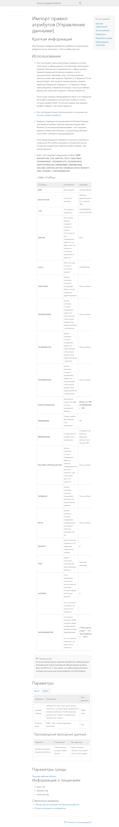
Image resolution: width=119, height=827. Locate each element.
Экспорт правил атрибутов (49, 115)
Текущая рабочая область (44, 776)
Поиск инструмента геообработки (50, 808)
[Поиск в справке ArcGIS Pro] (57, 3)
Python (45, 691)
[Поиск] (80, 3)
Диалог (37, 691)
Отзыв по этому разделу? (79, 822)
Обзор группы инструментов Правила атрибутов (57, 805)
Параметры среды (104, 38)
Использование (102, 30)
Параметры (101, 34)
